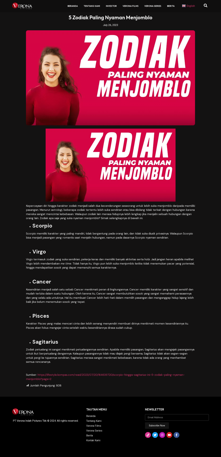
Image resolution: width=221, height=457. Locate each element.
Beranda (73, 6)
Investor (111, 6)
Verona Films (131, 6)
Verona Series (152, 6)
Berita (171, 6)
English (188, 6)
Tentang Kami (92, 6)
